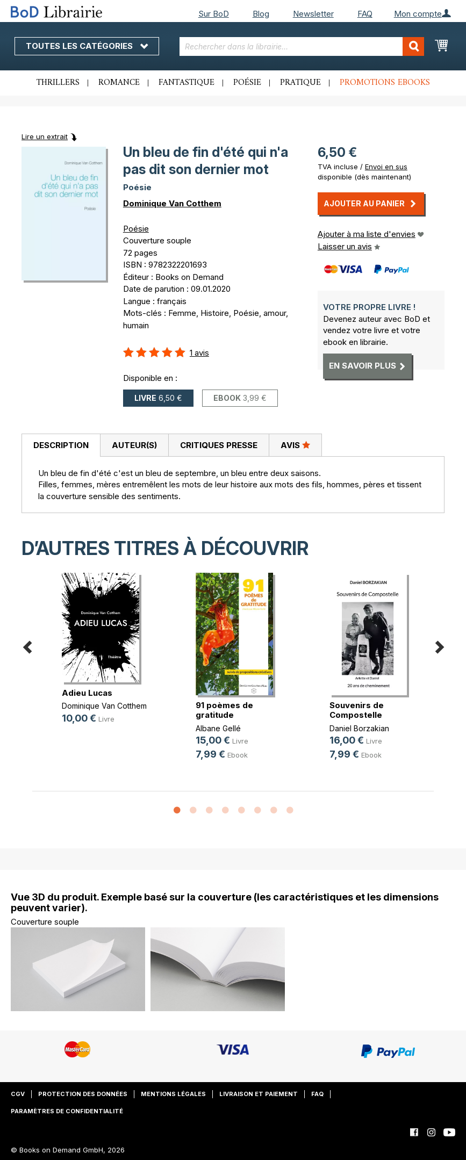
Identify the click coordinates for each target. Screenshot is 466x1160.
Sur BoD (213, 14)
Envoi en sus (386, 166)
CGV (18, 1094)
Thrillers (58, 82)
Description (61, 445)
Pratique (300, 82)
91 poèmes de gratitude (224, 710)
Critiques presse (218, 445)
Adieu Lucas (87, 693)
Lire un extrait (44, 136)
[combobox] (302, 46)
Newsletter (313, 14)
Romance (119, 82)
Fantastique (186, 82)
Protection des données (82, 1094)
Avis (295, 445)
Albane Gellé (218, 728)
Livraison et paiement (258, 1094)
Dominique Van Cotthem (172, 203)
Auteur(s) (134, 445)
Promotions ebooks (385, 82)
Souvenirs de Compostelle (356, 710)
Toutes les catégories (87, 46)
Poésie (247, 82)
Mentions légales (173, 1094)
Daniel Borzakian (359, 728)
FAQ (364, 14)
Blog (261, 14)
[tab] (60, 445)
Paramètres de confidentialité (67, 1111)
